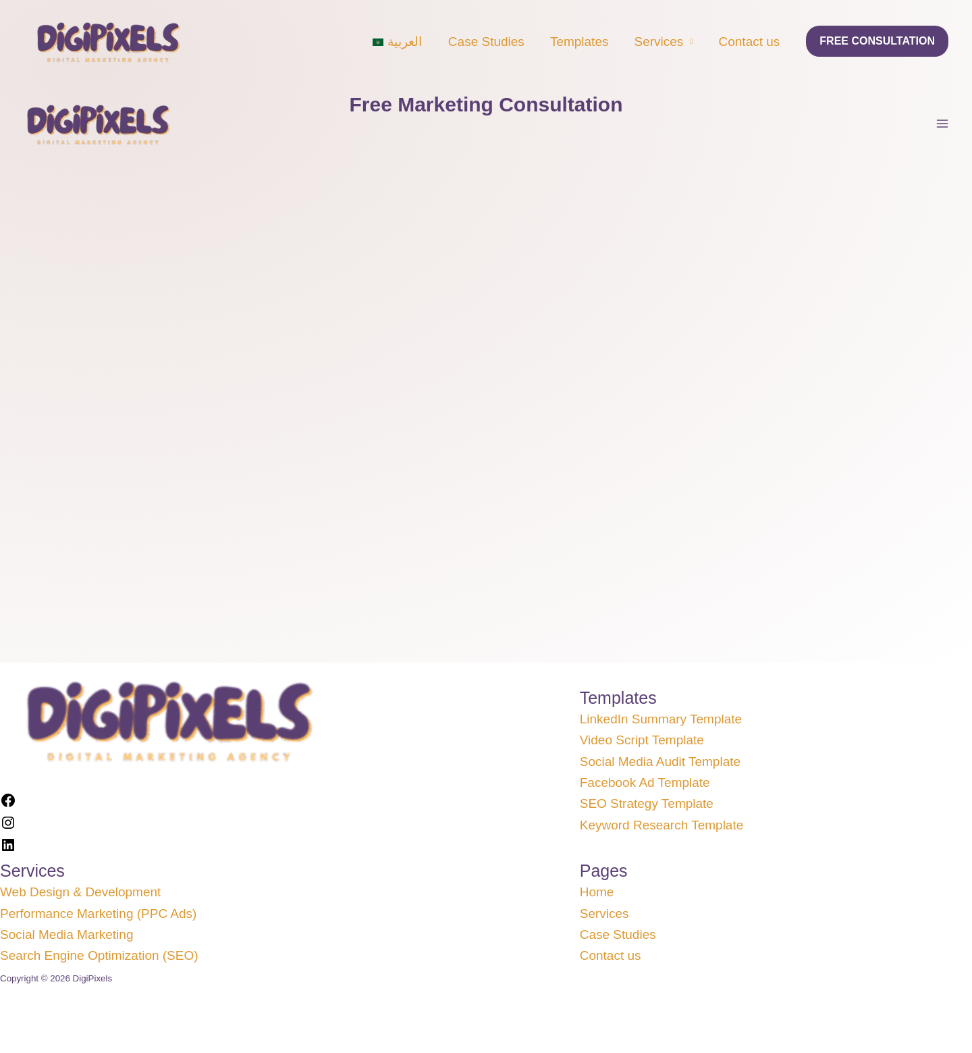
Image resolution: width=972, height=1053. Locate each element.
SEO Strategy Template (646, 803)
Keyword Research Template (662, 825)
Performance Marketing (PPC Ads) (98, 913)
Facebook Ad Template (645, 782)
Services (658, 41)
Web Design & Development (80, 892)
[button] (877, 41)
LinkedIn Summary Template (661, 719)
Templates (579, 41)
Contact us (749, 41)
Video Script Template (642, 740)
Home (597, 892)
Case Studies (486, 41)
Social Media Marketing (66, 934)
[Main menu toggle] (942, 123)
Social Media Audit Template (660, 761)
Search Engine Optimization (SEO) (99, 955)
